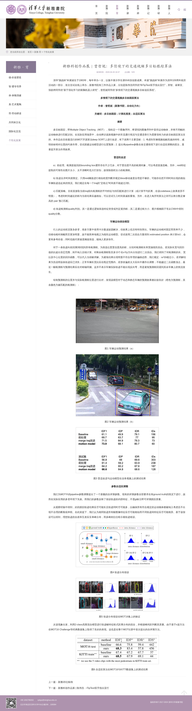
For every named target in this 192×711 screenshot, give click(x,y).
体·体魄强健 (15, 95)
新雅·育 (37, 52)
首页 (30, 52)
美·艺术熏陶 (15, 104)
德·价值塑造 (15, 77)
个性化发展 (49, 52)
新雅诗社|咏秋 (60, 682)
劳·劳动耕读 (15, 113)
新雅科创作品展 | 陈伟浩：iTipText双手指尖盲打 (78, 688)
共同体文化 (15, 122)
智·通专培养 (15, 86)
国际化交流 (15, 131)
